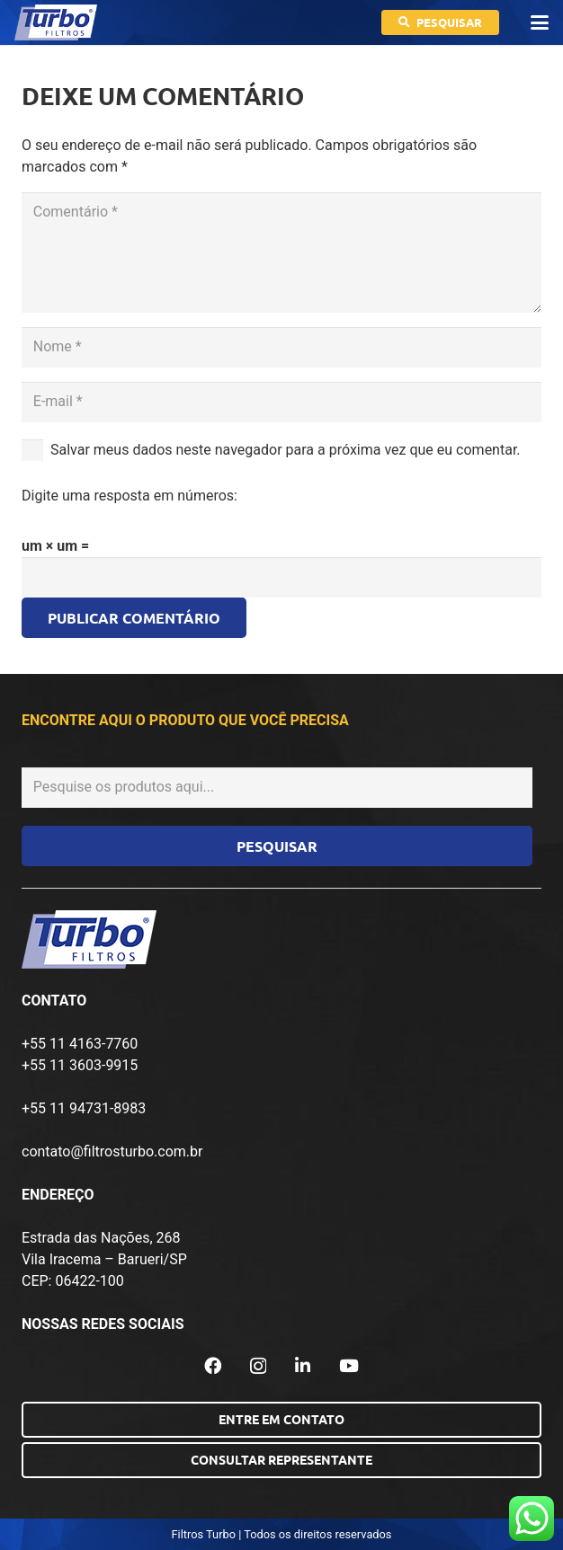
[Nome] (281, 347)
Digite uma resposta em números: (129, 495)
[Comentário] (281, 252)
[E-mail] (281, 402)
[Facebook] (212, 1365)
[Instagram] (258, 1366)
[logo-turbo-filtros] (55, 22)
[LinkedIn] (302, 1365)
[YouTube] (349, 1365)
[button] (539, 22)
